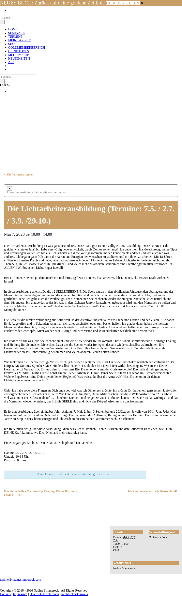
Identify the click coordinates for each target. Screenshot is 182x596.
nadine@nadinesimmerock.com (20, 579)
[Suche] (2, 22)
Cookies (5, 594)
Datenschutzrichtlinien (44, 594)
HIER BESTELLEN (123, 3)
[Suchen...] (18, 18)
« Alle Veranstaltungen (18, 174)
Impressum (20, 594)
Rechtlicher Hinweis (74, 594)
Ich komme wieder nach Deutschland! (152, 491)
